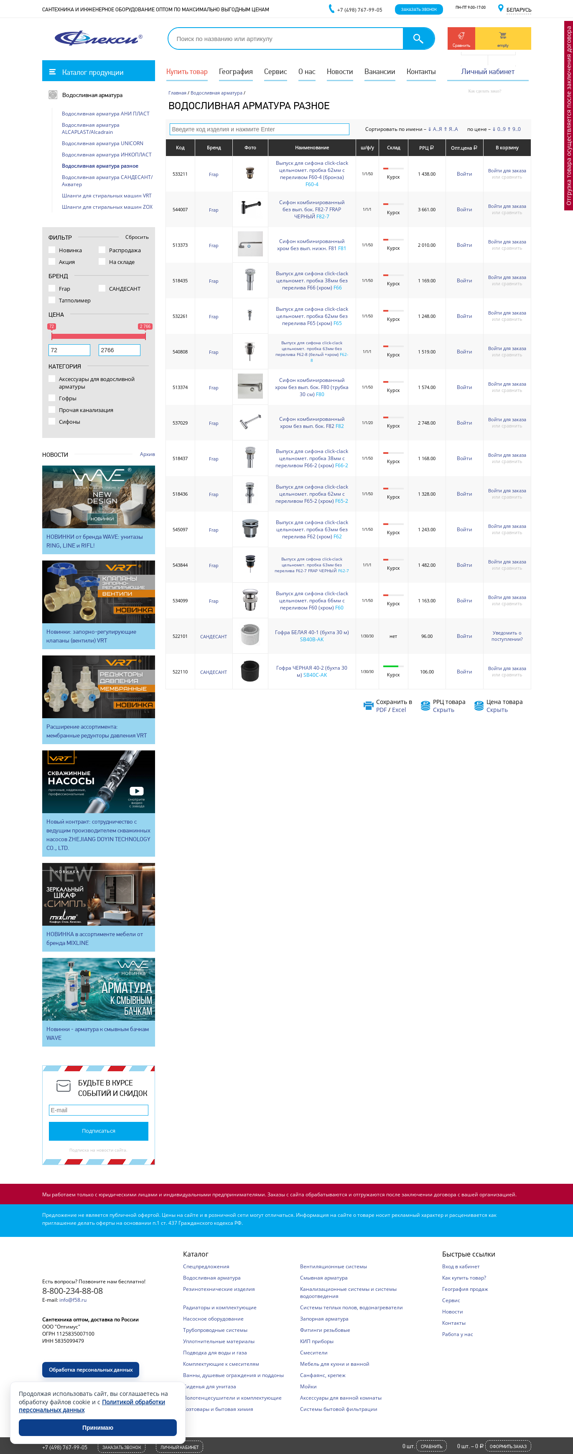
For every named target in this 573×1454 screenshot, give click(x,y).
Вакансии (379, 71)
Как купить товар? (464, 1277)
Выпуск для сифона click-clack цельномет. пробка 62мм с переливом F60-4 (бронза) (312, 170)
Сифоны (69, 421)
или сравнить (507, 177)
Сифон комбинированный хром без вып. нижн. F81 (311, 245)
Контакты (421, 71)
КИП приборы (317, 1341)
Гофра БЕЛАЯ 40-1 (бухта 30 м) (312, 632)
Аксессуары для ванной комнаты (341, 1397)
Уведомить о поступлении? (507, 636)
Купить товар (187, 71)
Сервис (275, 71)
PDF (381, 710)
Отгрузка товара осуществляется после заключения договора (569, 115)
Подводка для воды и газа (215, 1352)
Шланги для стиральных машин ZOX (107, 206)
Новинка (70, 250)
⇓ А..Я (435, 129)
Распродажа (125, 250)
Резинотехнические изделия (219, 1289)
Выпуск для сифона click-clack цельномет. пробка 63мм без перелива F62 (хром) (312, 529)
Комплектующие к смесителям (221, 1363)
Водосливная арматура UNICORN (102, 143)
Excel (399, 710)
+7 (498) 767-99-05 (64, 1447)
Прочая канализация (86, 410)
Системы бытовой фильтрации (338, 1409)
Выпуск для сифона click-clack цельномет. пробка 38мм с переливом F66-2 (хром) (311, 458)
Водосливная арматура (92, 95)
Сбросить (137, 237)
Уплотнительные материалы (219, 1341)
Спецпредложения (206, 1266)
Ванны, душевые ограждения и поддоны (233, 1375)
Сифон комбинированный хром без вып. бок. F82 (312, 422)
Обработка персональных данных (90, 1369)
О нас (307, 71)
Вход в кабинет (461, 1266)
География (236, 71)
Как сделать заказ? (485, 91)
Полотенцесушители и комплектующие (232, 1397)
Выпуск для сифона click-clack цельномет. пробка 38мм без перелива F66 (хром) (312, 280)
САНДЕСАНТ (213, 636)
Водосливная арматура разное (100, 165)
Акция (67, 262)
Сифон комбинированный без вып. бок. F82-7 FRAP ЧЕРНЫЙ (312, 209)
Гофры (67, 398)
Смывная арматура (324, 1277)
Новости (340, 71)
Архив (147, 454)
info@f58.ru (73, 1299)
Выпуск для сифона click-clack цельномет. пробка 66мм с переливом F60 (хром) (312, 600)
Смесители (314, 1352)
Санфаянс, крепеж (323, 1375)
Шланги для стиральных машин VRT (107, 195)
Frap (214, 174)
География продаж (465, 1289)
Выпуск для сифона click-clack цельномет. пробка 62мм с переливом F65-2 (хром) (311, 493)
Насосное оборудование (213, 1318)
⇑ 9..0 (514, 129)
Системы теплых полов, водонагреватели (351, 1307)
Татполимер (75, 300)
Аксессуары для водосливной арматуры (97, 382)
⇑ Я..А (450, 129)
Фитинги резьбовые (325, 1330)
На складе (122, 262)
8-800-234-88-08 (72, 1290)
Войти (464, 173)
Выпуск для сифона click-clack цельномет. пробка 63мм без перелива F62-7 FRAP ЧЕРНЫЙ (308, 564)
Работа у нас (457, 1334)
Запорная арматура (324, 1318)
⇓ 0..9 (499, 129)
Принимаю (97, 1427)
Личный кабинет (487, 71)
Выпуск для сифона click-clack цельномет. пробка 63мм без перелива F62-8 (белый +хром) (308, 348)
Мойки (308, 1386)
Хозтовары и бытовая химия (218, 1409)
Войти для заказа (507, 170)
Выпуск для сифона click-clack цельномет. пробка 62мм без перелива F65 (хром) (312, 316)
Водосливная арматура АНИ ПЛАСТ (106, 113)
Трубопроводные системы (215, 1330)
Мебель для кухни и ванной (334, 1363)
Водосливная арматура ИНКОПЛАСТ (107, 154)
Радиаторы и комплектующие (220, 1307)
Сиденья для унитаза (209, 1386)
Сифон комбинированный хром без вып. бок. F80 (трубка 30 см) (312, 387)
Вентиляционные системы (333, 1266)
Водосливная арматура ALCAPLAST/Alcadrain (91, 128)
